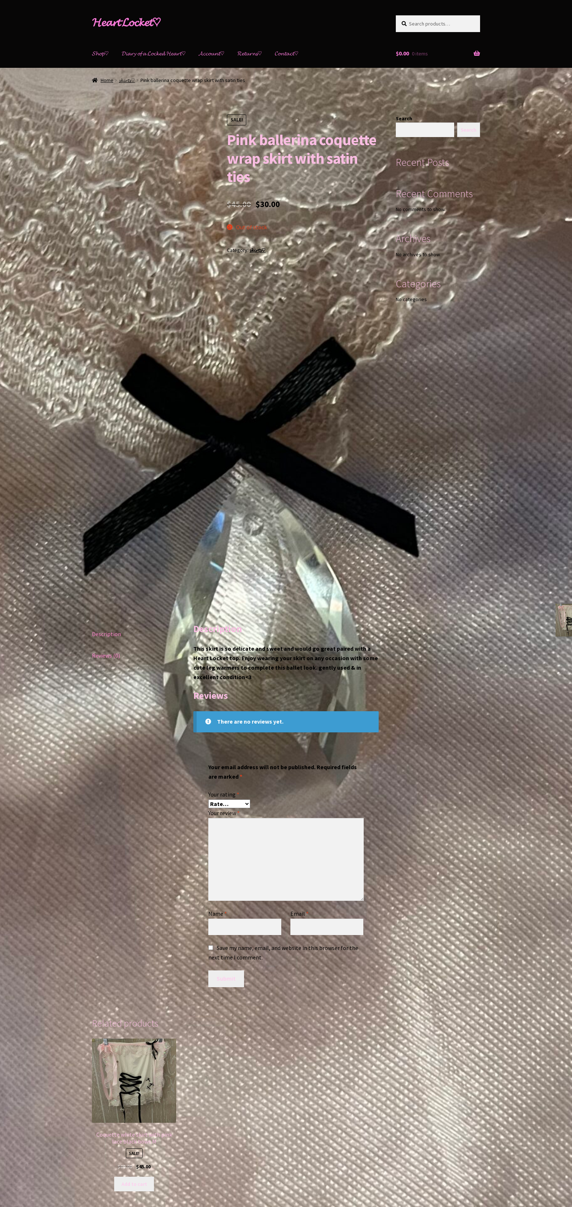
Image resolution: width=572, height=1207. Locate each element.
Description (106, 515)
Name (217, 795)
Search (404, 118)
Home (107, 80)
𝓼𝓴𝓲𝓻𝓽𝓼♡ (127, 80)
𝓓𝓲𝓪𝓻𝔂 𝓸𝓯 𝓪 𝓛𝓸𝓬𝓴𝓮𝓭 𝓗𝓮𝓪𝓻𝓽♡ (153, 53)
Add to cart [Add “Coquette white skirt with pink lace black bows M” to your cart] (134, 1066)
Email (299, 795)
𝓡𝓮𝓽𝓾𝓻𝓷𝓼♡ (249, 53)
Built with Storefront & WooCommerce (185, 1165)
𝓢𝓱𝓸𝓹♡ (100, 53)
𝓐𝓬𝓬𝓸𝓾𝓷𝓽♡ (211, 53)
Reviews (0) (106, 537)
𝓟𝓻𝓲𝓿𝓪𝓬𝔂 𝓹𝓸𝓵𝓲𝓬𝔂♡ (111, 1165)
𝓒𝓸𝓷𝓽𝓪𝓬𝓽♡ (286, 53)
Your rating (223, 676)
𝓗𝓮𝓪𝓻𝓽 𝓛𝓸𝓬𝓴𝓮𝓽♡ (126, 22)
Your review (224, 695)
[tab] (134, 516)
